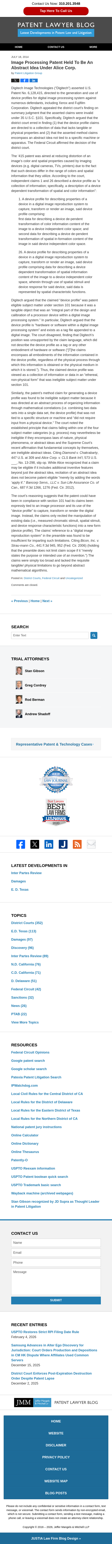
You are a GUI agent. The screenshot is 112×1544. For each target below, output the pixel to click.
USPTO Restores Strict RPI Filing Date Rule (45, 1332)
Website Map (56, 1481)
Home (19, 46)
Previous (19, 601)
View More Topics (25, 1022)
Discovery (22, 948)
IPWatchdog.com (24, 1085)
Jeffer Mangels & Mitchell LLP (71, 1527)
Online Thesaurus (25, 1152)
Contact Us (56, 46)
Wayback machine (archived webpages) (42, 1193)
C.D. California (26, 973)
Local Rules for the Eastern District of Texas (45, 1110)
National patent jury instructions (36, 1127)
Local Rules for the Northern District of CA (44, 1119)
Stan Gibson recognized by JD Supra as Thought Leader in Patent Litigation (55, 1204)
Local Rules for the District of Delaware (41, 1102)
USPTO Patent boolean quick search (39, 1177)
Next (47, 601)
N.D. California (26, 964)
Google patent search (28, 1061)
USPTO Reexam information (33, 1168)
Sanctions (22, 997)
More (93, 46)
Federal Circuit (50, 578)
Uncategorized (74, 578)
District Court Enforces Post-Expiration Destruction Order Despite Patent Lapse (51, 1376)
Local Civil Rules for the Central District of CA (47, 1094)
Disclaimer (56, 1445)
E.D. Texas (23, 931)
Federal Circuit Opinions (30, 1052)
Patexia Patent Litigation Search (36, 1077)
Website (56, 1433)
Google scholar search (29, 1069)
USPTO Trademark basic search (36, 1185)
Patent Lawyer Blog (56, 29)
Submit (56, 1300)
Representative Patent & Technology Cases (54, 744)
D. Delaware (24, 981)
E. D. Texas (20, 889)
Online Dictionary (24, 1143)
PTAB (19, 1014)
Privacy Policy (56, 1457)
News (19, 1006)
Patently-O (19, 1160)
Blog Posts (56, 1493)
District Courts (32, 578)
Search (93, 635)
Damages (18, 881)
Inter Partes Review (26, 873)
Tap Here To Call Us (56, 11)
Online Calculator (24, 1135)
